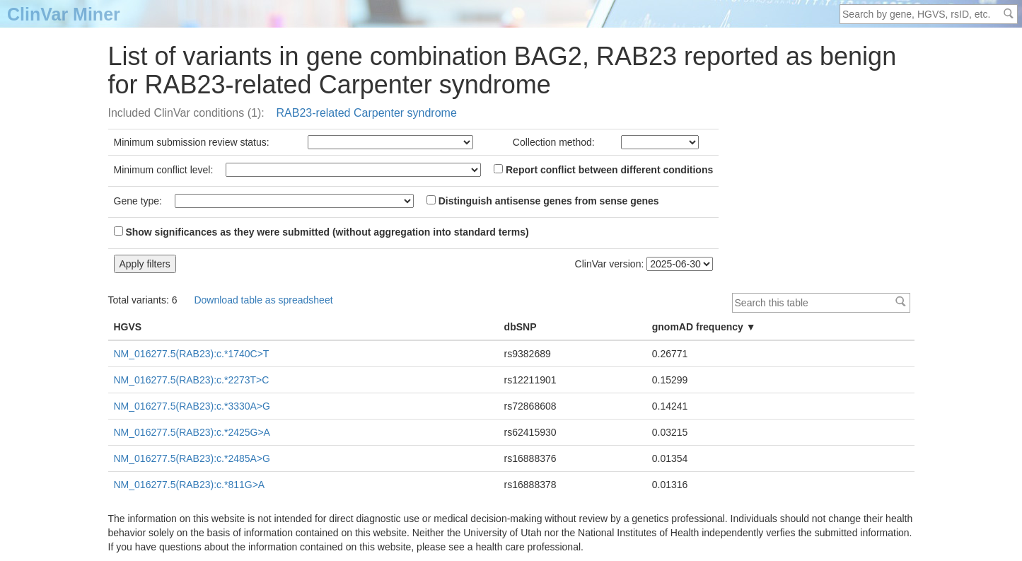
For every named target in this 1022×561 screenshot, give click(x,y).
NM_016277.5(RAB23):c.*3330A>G (192, 406)
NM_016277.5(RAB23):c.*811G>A (189, 484)
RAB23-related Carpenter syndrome (367, 113)
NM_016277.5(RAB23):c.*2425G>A (192, 432)
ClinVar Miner (63, 14)
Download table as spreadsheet (263, 300)
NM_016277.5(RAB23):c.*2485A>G (192, 458)
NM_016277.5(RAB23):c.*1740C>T (191, 353)
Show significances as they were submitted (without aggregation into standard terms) (321, 232)
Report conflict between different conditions (603, 169)
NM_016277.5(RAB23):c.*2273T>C (191, 380)
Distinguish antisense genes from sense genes (542, 201)
